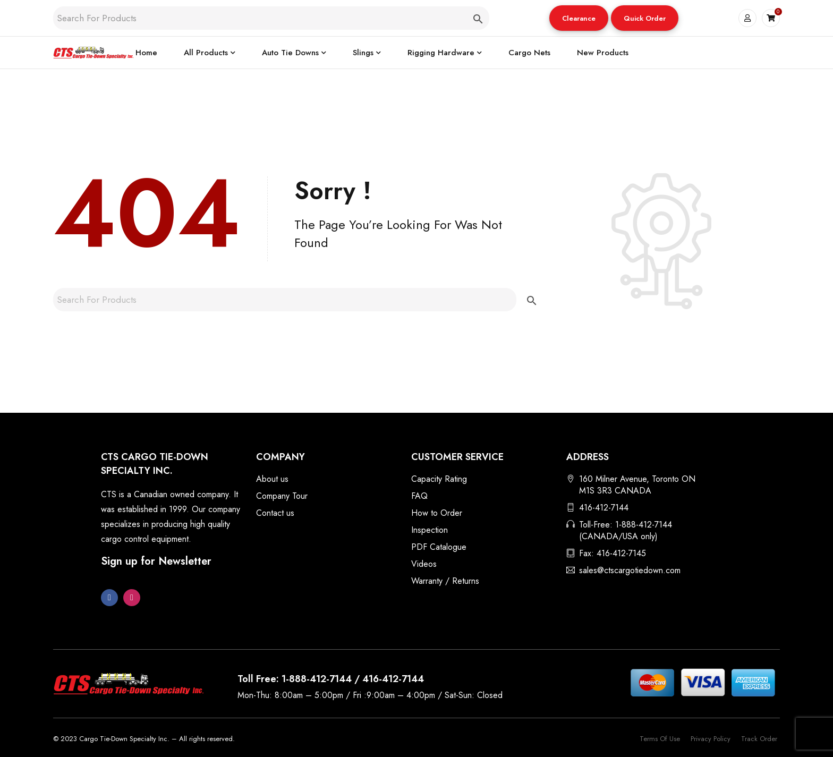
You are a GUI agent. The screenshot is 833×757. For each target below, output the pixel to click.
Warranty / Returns (445, 581)
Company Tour (282, 496)
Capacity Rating (439, 479)
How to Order (436, 513)
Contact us (275, 513)
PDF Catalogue (438, 547)
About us (272, 479)
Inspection (429, 530)
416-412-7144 (603, 507)
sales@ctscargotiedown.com (630, 570)
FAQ (419, 496)
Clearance (579, 18)
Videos (424, 564)
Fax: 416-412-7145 (612, 553)
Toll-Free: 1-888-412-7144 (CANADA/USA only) (625, 530)
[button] (578, 18)
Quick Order (645, 18)
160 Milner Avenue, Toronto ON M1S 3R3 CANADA (637, 485)
